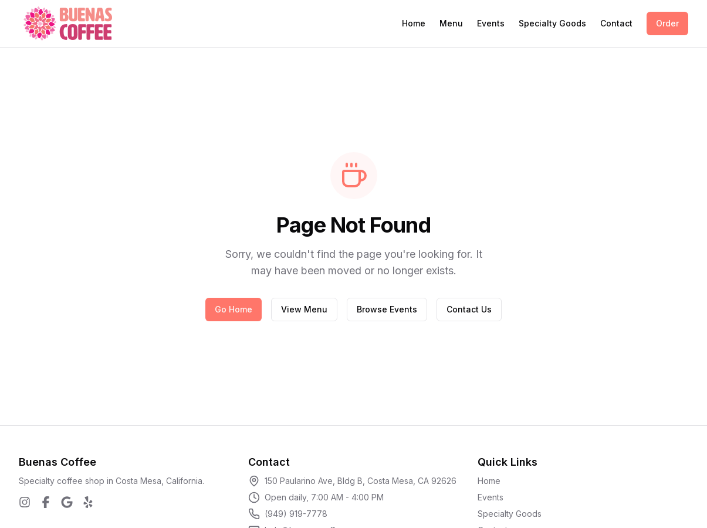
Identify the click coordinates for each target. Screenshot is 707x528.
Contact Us (469, 309)
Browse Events (387, 309)
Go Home (233, 309)
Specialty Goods (552, 23)
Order (667, 23)
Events (491, 23)
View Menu (304, 309)
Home (413, 23)
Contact (616, 23)
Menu (451, 23)
